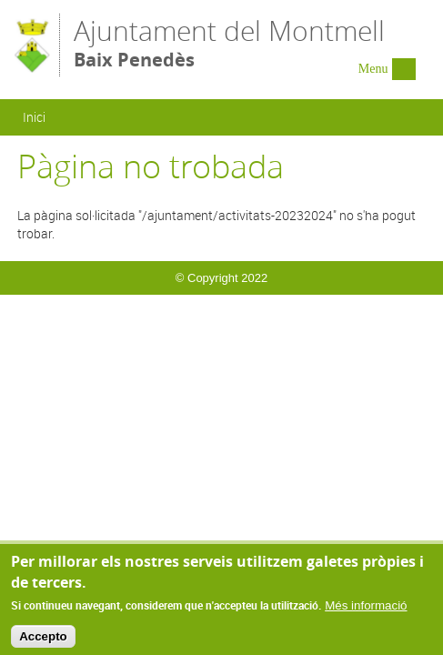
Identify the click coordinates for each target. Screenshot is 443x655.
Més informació (366, 609)
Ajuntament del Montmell (229, 44)
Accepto (43, 641)
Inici (34, 117)
